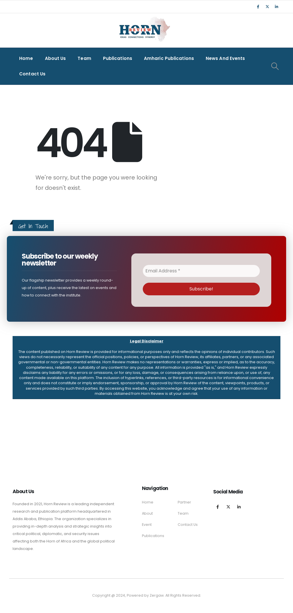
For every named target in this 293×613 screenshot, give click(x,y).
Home (26, 58)
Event (147, 524)
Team (84, 58)
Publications (117, 58)
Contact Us (32, 74)
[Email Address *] (201, 271)
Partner (184, 502)
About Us (55, 58)
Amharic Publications (169, 58)
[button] (146, 367)
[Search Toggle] (275, 66)
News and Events (225, 58)
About (147, 513)
